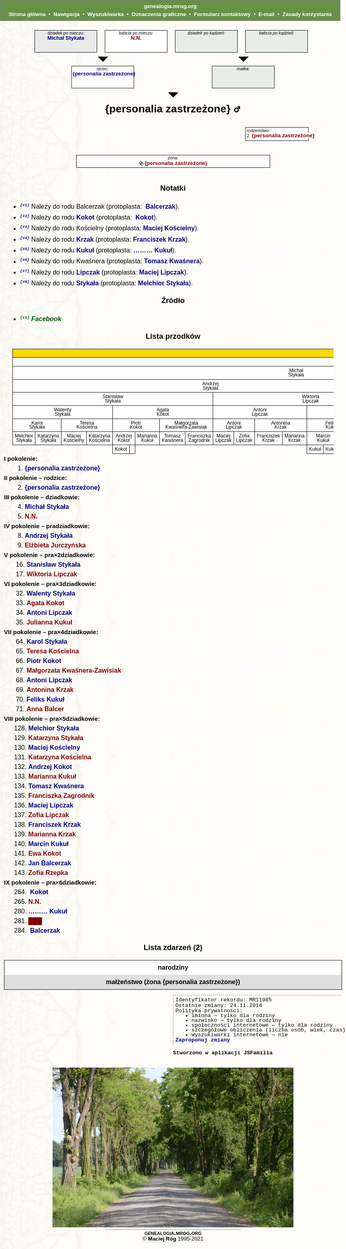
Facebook (46, 322)
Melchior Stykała (163, 286)
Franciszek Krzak (159, 241)
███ (35, 924)
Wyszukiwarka (106, 14)
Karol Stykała (46, 645)
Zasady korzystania (307, 14)
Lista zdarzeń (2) (173, 951)
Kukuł (85, 252)
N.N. (136, 38)
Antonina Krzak (49, 693)
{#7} (24, 273)
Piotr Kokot (43, 664)
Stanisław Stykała (53, 568)
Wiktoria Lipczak (51, 577)
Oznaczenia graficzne (159, 14)
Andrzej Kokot (50, 770)
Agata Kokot (45, 606)
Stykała (87, 286)
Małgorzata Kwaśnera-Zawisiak (73, 674)
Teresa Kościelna (52, 654)
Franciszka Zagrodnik (61, 799)
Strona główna (27, 14)
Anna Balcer (45, 712)
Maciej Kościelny (169, 229)
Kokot (85, 218)
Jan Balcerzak (49, 866)
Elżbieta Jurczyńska (55, 548)
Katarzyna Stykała (55, 741)
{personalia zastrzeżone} (104, 74)
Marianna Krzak (52, 837)
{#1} (24, 205)
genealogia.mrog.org (170, 6)
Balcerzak (159, 206)
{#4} (24, 239)
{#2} (24, 216)
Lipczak (88, 275)
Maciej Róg (162, 1242)
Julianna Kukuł (49, 625)
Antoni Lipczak (49, 616)
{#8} (24, 284)
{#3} (24, 227)
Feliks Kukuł (45, 703)
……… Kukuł (152, 252)
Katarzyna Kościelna (60, 760)
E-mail (266, 14)
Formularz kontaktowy (222, 14)
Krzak (85, 241)
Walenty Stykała (50, 597)
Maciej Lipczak (161, 275)
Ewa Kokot (44, 857)
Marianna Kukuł (52, 780)
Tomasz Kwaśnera (171, 263)
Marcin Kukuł (48, 847)
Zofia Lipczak (48, 818)
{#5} (24, 250)
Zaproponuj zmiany (202, 1043)
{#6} (24, 261)
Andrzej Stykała (49, 539)
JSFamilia (258, 1056)
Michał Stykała (65, 38)
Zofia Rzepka (48, 876)
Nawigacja (66, 14)
